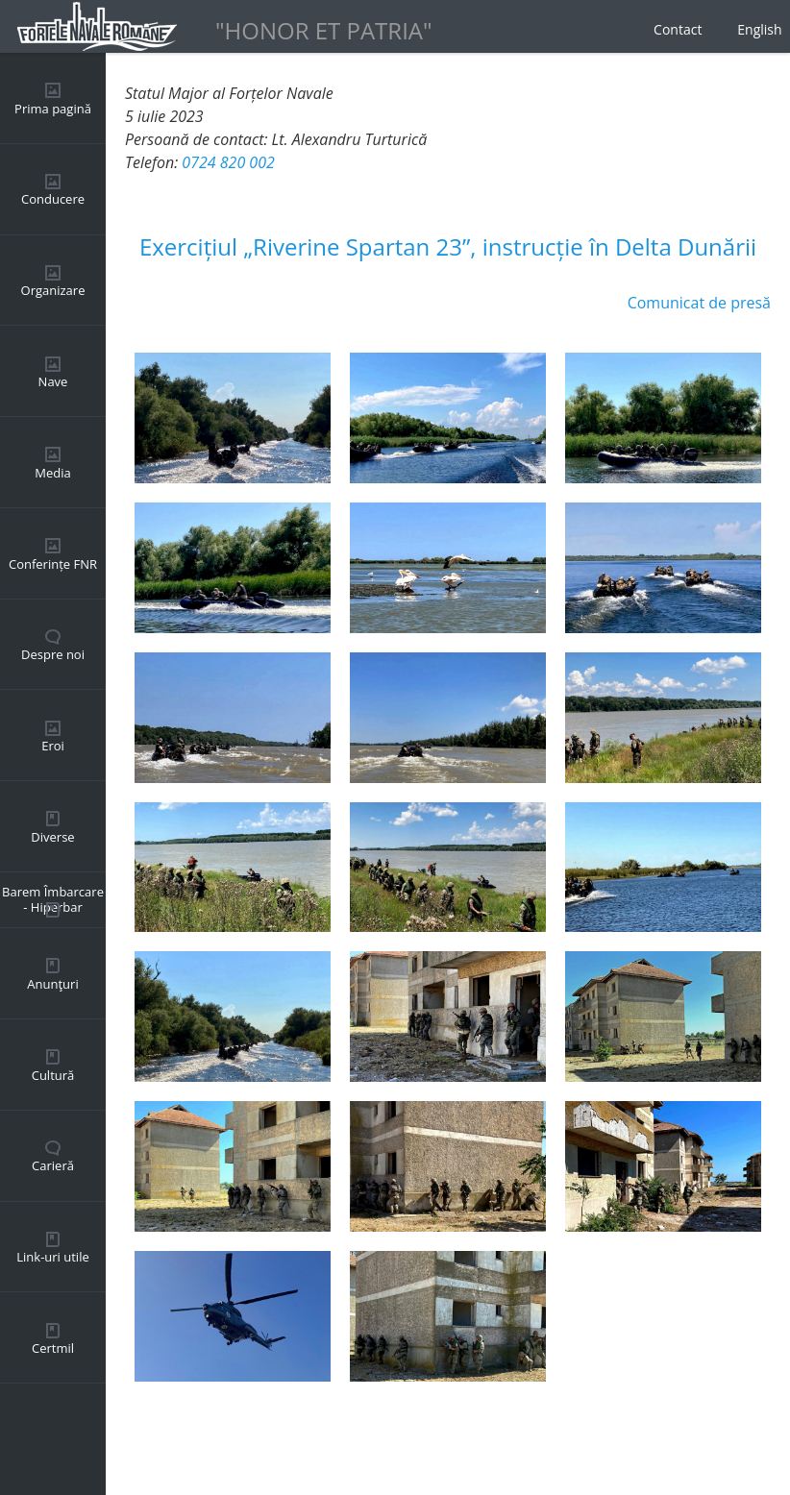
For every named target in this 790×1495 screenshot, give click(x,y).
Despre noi (53, 654)
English (759, 29)
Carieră (53, 1165)
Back (142, 1437)
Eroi (52, 745)
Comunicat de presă (699, 302)
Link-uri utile (52, 1256)
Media (52, 472)
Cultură (53, 1075)
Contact (678, 29)
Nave (53, 381)
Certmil (53, 1348)
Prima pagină (52, 108)
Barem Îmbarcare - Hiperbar (53, 899)
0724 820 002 (228, 162)
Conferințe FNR (53, 564)
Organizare (53, 290)
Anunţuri (52, 984)
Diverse (52, 837)
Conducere (53, 199)
